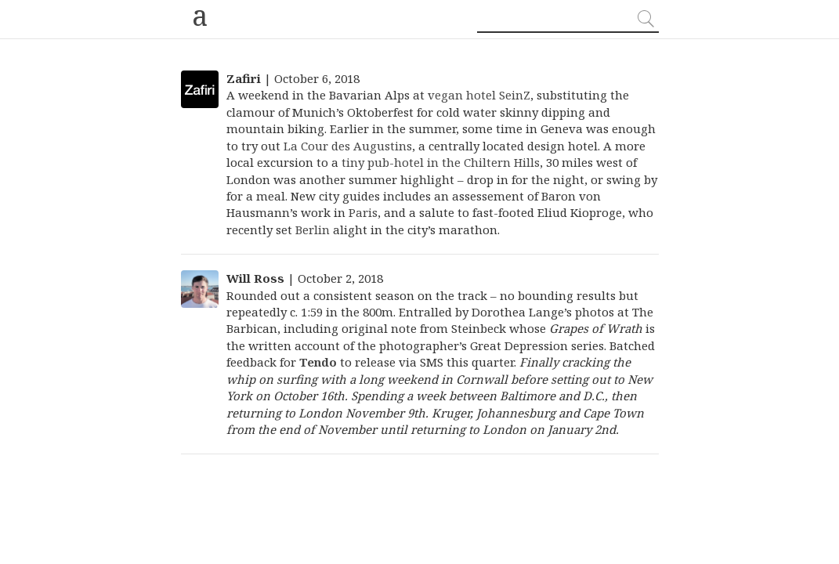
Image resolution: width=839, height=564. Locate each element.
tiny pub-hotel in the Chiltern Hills (441, 162)
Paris (363, 212)
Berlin (312, 229)
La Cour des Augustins (348, 146)
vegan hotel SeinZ (479, 95)
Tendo (318, 362)
